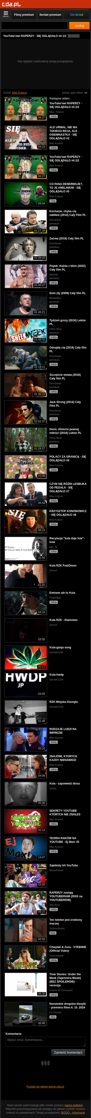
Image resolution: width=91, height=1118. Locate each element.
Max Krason (19, 92)
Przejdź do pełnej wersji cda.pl (45, 1086)
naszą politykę (73, 1105)
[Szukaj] (34, 25)
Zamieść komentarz (68, 1052)
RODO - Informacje (73, 1112)
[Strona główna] (11, 4)
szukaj (79, 25)
